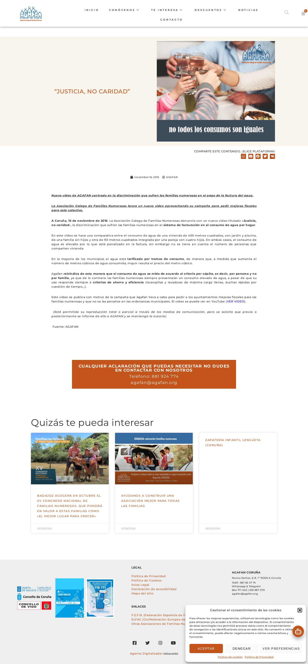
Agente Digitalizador (146, 653)
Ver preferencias (281, 648)
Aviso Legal (140, 585)
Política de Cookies (146, 580)
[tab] (9, 568)
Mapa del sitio (142, 593)
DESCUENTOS (210, 9)
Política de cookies (230, 656)
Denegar (242, 648)
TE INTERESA (167, 9)
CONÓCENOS (124, 9)
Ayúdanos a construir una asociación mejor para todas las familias (150, 501)
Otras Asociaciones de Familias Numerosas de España (173, 624)
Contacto (171, 19)
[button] (300, 610)
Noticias (248, 9)
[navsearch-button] (288, 13)
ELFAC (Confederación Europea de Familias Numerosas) (175, 619)
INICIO (91, 9)
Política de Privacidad (259, 656)
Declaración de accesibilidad (154, 589)
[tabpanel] (8, 576)
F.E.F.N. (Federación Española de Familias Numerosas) (173, 615)
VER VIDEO (235, 301)
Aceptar (206, 648)
